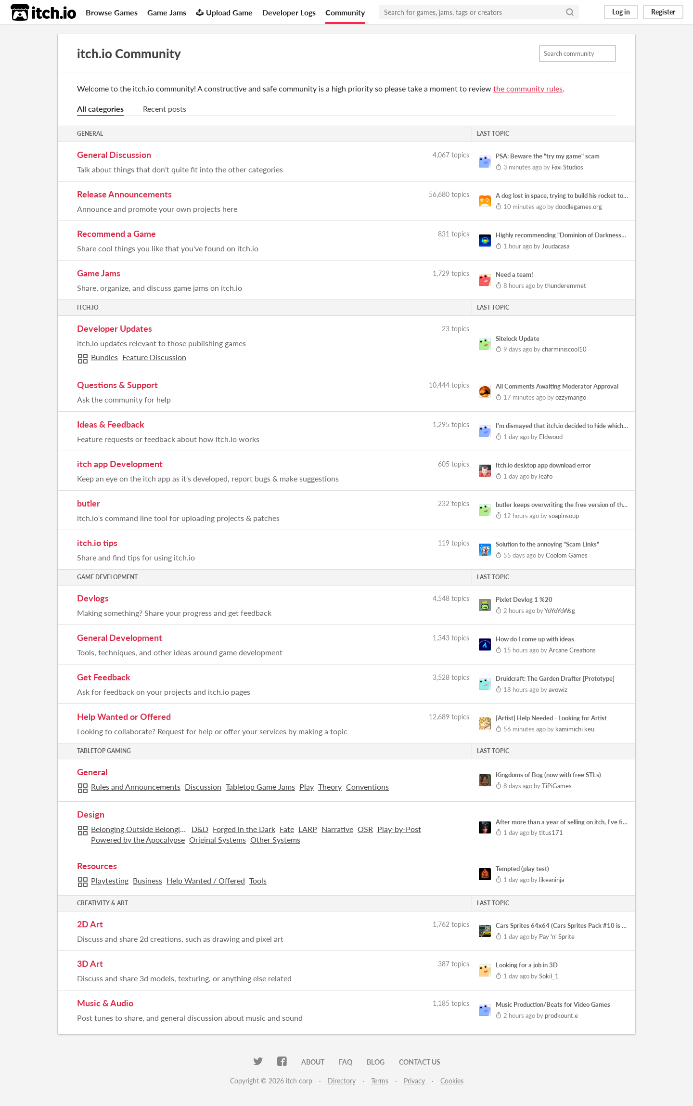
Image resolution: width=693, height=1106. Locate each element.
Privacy (414, 1081)
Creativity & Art (102, 903)
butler (88, 503)
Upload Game (224, 12)
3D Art (90, 963)
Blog (376, 1062)
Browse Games (112, 12)
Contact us (419, 1062)
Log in (621, 12)
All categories (100, 108)
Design (90, 814)
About (312, 1062)
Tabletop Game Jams (260, 786)
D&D (200, 828)
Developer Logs (289, 12)
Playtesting (109, 880)
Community (345, 12)
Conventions (367, 786)
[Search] (570, 12)
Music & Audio (105, 1003)
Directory (342, 1081)
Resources (97, 865)
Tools (258, 880)
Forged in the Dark (244, 828)
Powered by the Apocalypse (138, 839)
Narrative (337, 828)
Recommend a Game (116, 233)
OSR (365, 828)
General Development (119, 637)
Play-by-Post (399, 828)
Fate (287, 828)
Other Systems (275, 839)
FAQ (345, 1062)
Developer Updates (114, 328)
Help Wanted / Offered (206, 880)
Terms (379, 1081)
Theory (330, 786)
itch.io (88, 307)
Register (663, 12)
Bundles (104, 357)
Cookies (451, 1081)
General (90, 133)
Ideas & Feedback (110, 424)
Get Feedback (103, 677)
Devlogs (93, 598)
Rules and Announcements (135, 786)
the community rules (528, 88)
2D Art (90, 924)
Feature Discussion (154, 357)
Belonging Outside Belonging (139, 828)
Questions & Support (117, 384)
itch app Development (120, 463)
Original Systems (217, 839)
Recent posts (164, 108)
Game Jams (166, 12)
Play (306, 786)
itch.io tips (97, 542)
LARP (307, 828)
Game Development (107, 577)
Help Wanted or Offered (124, 716)
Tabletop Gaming (104, 751)
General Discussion (114, 154)
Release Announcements (124, 194)
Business (147, 880)
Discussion (203, 786)
